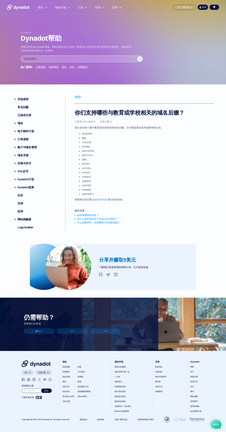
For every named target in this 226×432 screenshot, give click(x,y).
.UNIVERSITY (88, 194)
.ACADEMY (87, 133)
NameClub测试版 (122, 411)
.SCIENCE (86, 176)
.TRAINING (86, 189)
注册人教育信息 (120, 419)
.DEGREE (86, 146)
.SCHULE (86, 172)
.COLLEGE (86, 142)
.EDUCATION (88, 151)
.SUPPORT (87, 185)
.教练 (84, 138)
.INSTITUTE (87, 155)
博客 (106, 331)
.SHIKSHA (86, 181)
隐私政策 (83, 419)
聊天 (39, 331)
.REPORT (86, 164)
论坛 (73, 331)
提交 (46, 390)
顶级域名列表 (99, 199)
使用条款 (100, 419)
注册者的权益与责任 (145, 419)
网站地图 (194, 396)
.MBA (84, 159)
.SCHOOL (86, 168)
